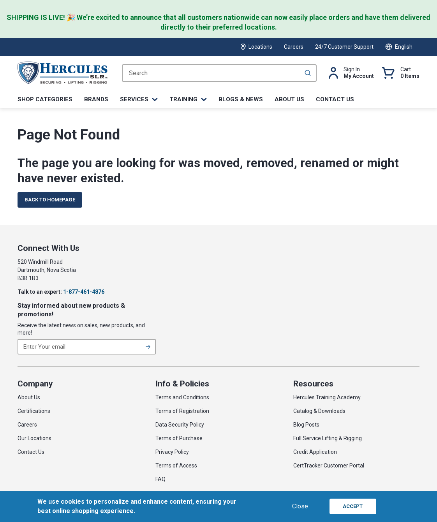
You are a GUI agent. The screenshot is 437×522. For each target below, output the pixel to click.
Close (300, 506)
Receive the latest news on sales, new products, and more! (81, 329)
